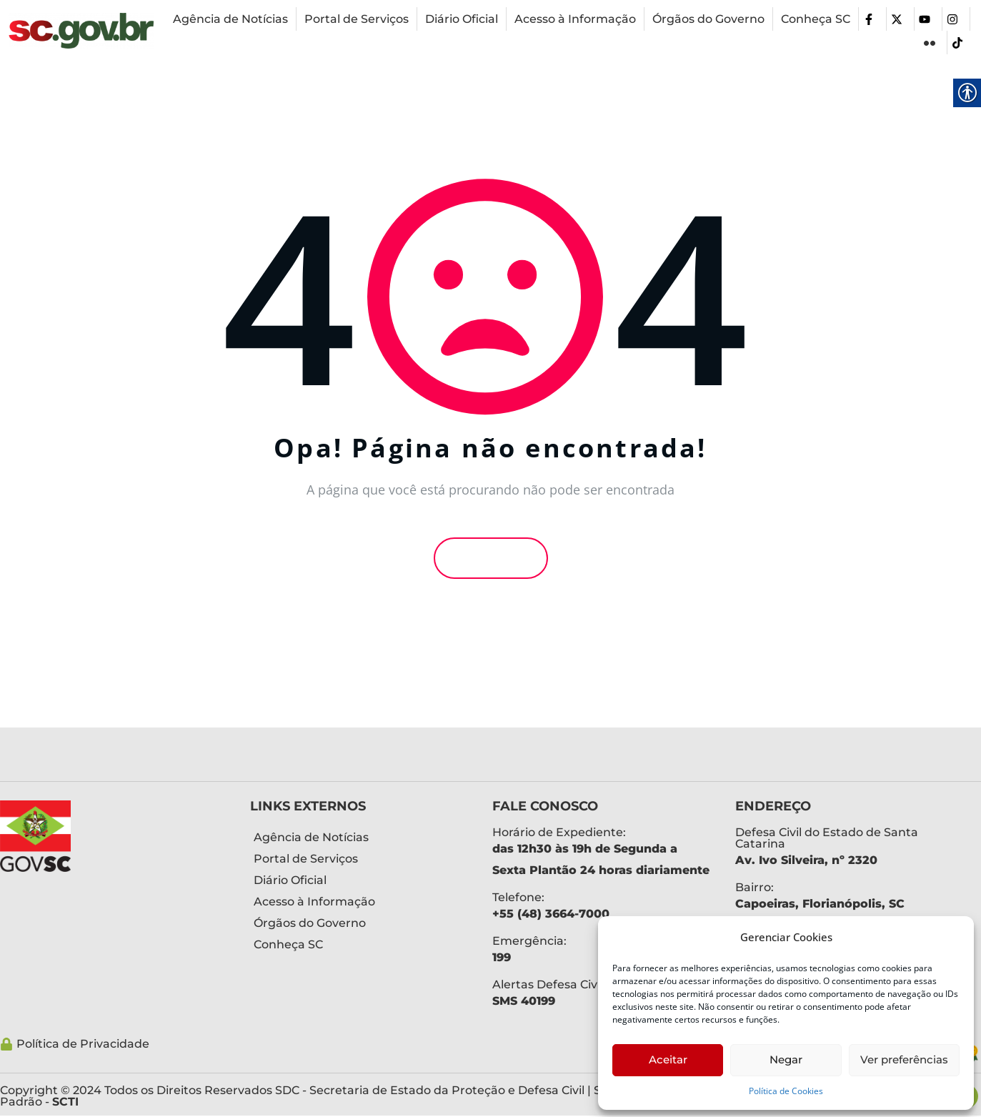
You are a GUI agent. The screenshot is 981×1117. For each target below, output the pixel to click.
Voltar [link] (491, 558)
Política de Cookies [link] (786, 1091)
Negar (786, 1059)
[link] (81, 31)
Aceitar (668, 1059)
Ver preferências (904, 1059)
